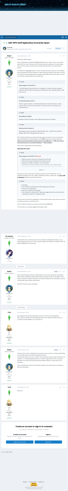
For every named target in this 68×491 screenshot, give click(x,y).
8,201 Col (9, 86)
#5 (60, 349)
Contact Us (41, 482)
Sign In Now (48, 442)
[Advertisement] (34, 23)
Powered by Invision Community (34, 488)
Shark (10, 47)
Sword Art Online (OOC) (25, 49)
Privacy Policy (33, 482)
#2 (60, 236)
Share (49, 48)
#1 (60, 56)
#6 (60, 387)
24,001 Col (9, 343)
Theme (25, 482)
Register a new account (20, 442)
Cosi (9, 312)
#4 (60, 312)
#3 (60, 271)
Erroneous (9, 236)
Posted (24, 56)
